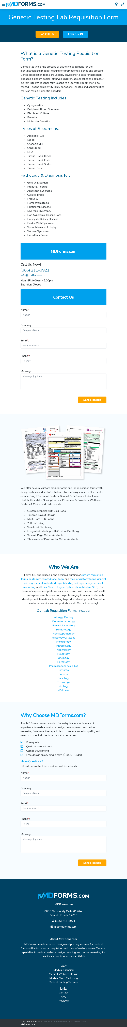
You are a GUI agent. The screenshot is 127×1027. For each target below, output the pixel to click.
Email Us (73, 34)
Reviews (63, 1001)
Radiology (64, 678)
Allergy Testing (63, 617)
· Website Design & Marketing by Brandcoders (64, 1021)
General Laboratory (63, 625)
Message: (63, 379)
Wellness (63, 690)
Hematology (63, 629)
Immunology (63, 642)
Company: (63, 328)
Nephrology (64, 650)
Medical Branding (63, 970)
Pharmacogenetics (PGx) (63, 666)
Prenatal (63, 674)
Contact (63, 992)
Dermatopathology (63, 621)
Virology (64, 686)
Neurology (63, 654)
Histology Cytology (63, 638)
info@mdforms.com (34, 275)
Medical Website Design (63, 974)
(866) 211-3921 (35, 270)
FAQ (63, 997)
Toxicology (63, 682)
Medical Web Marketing (63, 978)
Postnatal (64, 670)
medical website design (48, 583)
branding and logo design (77, 583)
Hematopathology (63, 634)
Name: (63, 313)
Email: (63, 344)
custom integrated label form (46, 579)
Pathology (63, 662)
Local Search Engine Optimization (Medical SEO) (69, 587)
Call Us (49, 34)
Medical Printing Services (63, 982)
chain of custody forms (83, 579)
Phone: (63, 359)
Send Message (92, 400)
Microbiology (63, 646)
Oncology (63, 658)
